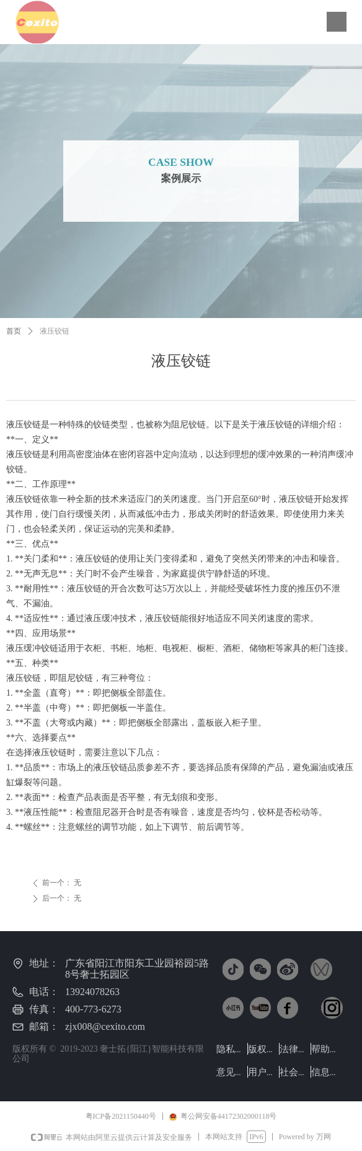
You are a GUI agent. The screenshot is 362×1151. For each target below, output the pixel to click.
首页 (13, 331)
